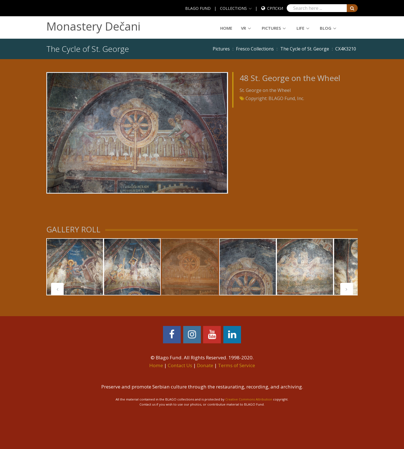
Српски (275, 8)
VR (243, 28)
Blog (325, 28)
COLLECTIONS (233, 8)
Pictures (271, 28)
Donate (205, 365)
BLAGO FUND (198, 8)
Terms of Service (236, 365)
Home (226, 28)
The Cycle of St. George (304, 49)
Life (300, 28)
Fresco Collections (255, 49)
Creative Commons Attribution (248, 399)
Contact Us (180, 365)
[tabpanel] (75, 266)
